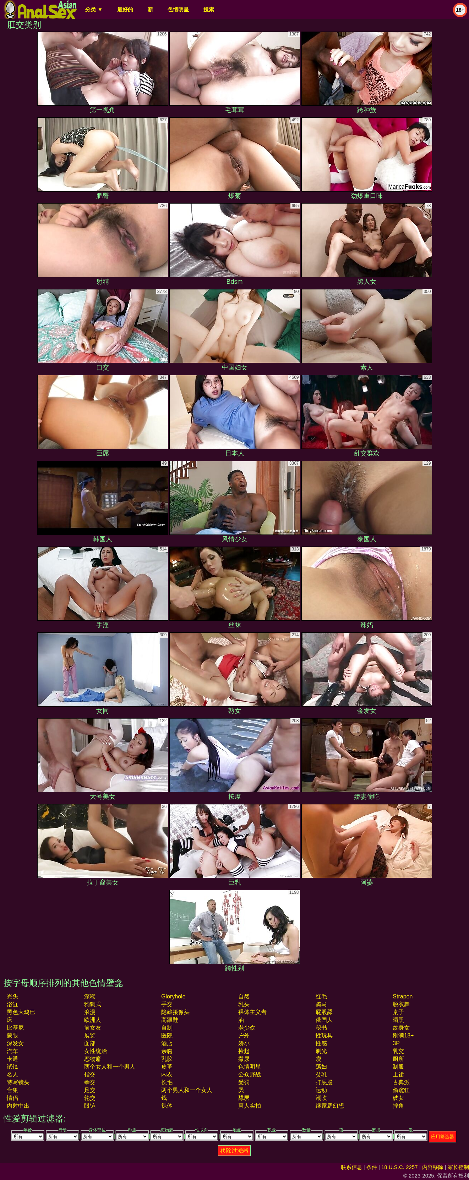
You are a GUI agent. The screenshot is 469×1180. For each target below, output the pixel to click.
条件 (371, 1167)
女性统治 (95, 1051)
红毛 (321, 996)
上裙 (398, 1074)
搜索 (208, 9)
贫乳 (321, 1074)
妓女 (398, 1098)
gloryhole (173, 996)
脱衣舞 (401, 1004)
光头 (12, 996)
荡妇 (321, 1067)
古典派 (401, 1082)
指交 (90, 1074)
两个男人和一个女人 (186, 1090)
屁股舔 (324, 1012)
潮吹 (321, 1098)
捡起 (244, 1051)
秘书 (321, 1028)
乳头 (244, 1004)
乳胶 (167, 1059)
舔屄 (244, 1098)
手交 (167, 1004)
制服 (398, 1067)
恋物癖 (92, 1059)
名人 (12, 1074)
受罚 (244, 1082)
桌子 (398, 1012)
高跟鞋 (169, 1020)
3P (396, 1043)
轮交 (90, 1098)
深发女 (15, 1043)
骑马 (321, 1004)
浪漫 (90, 1012)
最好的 (125, 9)
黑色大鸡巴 (21, 1012)
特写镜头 (18, 1082)
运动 (321, 1090)
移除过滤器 (234, 1151)
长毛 (167, 1082)
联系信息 (351, 1167)
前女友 (92, 1028)
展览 (90, 1035)
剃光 (321, 1051)
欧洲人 (92, 1020)
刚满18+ (403, 1035)
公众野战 (249, 1074)
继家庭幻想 (330, 1106)
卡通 (12, 1059)
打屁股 (324, 1082)
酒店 (167, 1043)
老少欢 (246, 1028)
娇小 (244, 1043)
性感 (321, 1043)
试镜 (12, 1067)
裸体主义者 (252, 1012)
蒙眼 (12, 1035)
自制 (167, 1028)
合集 (12, 1090)
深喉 (90, 996)
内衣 (167, 1074)
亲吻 (167, 1051)
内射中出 (18, 1106)
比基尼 (15, 1028)
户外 (244, 1035)
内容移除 (432, 1167)
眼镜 (90, 1106)
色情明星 (178, 9)
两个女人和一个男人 (109, 1067)
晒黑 (398, 1020)
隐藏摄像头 (175, 1012)
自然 (244, 996)
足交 (90, 1090)
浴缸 (12, 1004)
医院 (167, 1035)
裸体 (167, 1106)
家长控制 (458, 1167)
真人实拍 (249, 1106)
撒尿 (244, 1059)
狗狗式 (92, 1004)
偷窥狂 (401, 1090)
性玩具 (324, 1035)
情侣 (12, 1098)
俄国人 (324, 1020)
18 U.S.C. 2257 (399, 1167)
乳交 (398, 1051)
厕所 (398, 1059)
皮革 (167, 1067)
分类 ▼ (94, 9)
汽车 (12, 1051)
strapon (403, 996)
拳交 (90, 1082)
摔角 (398, 1106)
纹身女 (401, 1028)
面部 (90, 1043)
